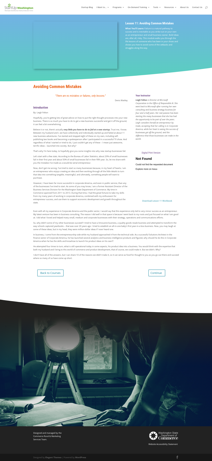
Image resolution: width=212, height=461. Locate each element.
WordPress (80, 457)
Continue (156, 273)
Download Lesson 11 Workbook (157, 200)
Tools (155, 7)
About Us (184, 7)
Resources (169, 7)
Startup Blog (87, 7)
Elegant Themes (53, 457)
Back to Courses (50, 273)
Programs (117, 7)
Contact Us (197, 7)
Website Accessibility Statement (163, 444)
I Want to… (101, 7)
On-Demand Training (137, 7)
